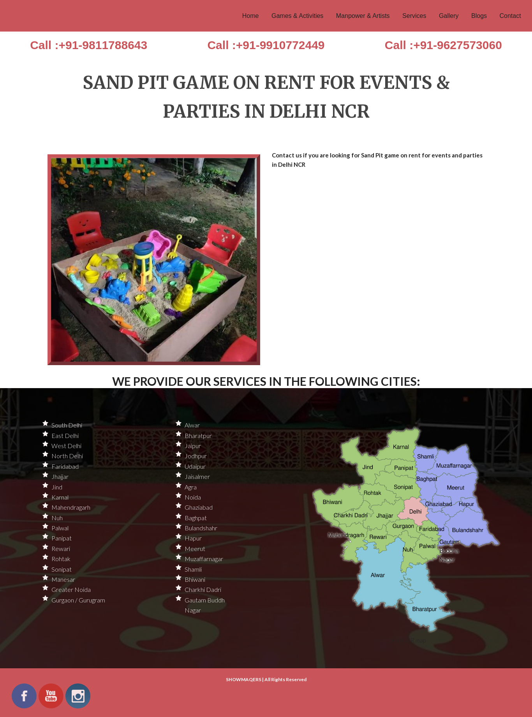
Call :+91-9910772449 (265, 45)
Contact (510, 15)
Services (414, 15)
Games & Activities (297, 15)
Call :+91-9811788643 (88, 45)
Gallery (449, 15)
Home (250, 15)
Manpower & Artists (363, 15)
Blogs (479, 15)
